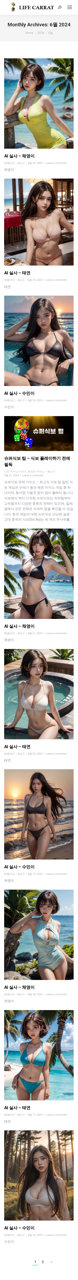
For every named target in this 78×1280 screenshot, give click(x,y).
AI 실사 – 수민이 (19, 393)
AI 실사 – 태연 (17, 272)
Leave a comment (56, 163)
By (21, 163)
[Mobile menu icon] (70, 7)
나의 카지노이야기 (15, 471)
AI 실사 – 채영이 (19, 155)
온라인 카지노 (36, 471)
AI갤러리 (9, 163)
